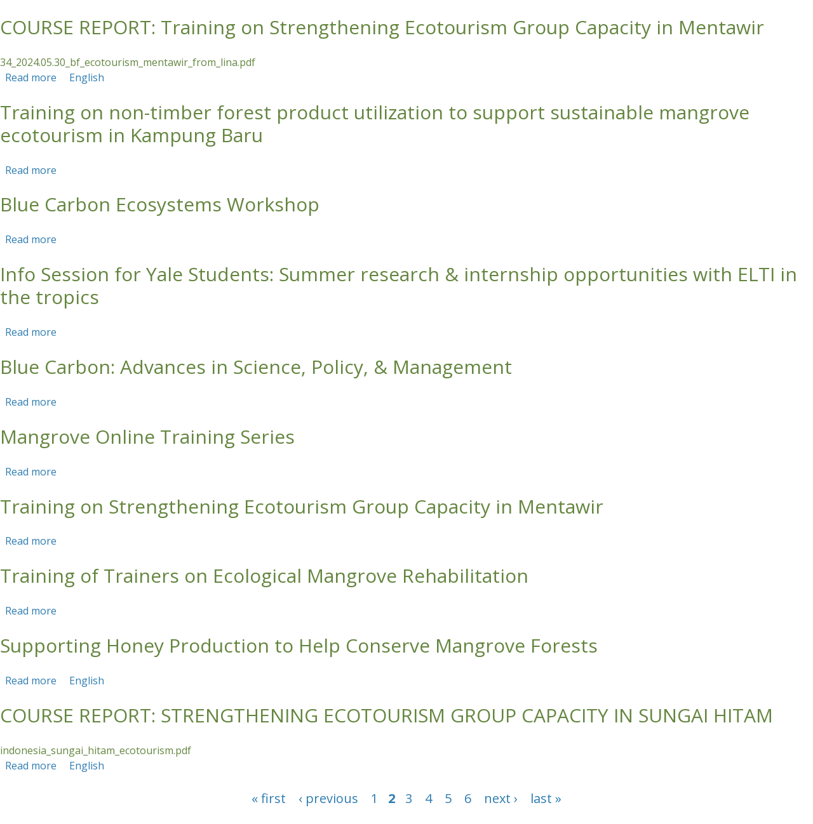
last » (545, 798)
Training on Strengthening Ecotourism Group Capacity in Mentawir (301, 506)
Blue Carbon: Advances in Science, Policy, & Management (256, 367)
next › (501, 798)
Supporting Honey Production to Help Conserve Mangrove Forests (299, 645)
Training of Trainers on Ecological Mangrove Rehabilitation (264, 575)
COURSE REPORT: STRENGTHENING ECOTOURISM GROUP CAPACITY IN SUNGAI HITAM (386, 715)
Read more (31, 77)
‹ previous (328, 798)
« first (269, 798)
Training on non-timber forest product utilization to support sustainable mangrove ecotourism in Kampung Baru (374, 123)
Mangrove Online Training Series (147, 436)
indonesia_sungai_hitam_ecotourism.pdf (95, 750)
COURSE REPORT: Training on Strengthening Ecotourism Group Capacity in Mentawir (382, 27)
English (86, 77)
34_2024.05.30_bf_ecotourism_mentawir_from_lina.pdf (127, 62)
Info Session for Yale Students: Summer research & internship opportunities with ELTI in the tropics (398, 285)
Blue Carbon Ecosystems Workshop (159, 204)
